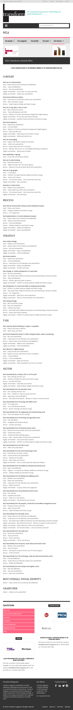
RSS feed (60, 707)
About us (45, 1)
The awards (8, 41)
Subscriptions (59, 1)
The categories (22, 41)
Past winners (58, 41)
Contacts (51, 1)
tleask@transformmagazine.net (18, 668)
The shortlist (34, 41)
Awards (67, 1)
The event (45, 41)
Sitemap (67, 707)
